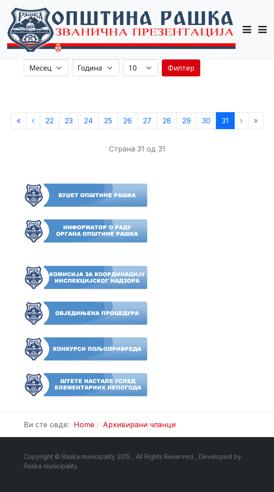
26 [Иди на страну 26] (127, 120)
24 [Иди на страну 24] (88, 120)
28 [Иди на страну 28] (167, 120)
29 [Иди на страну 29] (186, 120)
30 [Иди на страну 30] (206, 120)
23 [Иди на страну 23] (69, 120)
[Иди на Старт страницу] (18, 120)
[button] (247, 29)
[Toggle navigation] (262, 29)
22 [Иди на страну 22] (50, 120)
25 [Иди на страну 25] (108, 120)
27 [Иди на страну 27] (147, 120)
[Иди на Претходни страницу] (33, 120)
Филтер (181, 67)
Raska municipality (50, 466)
